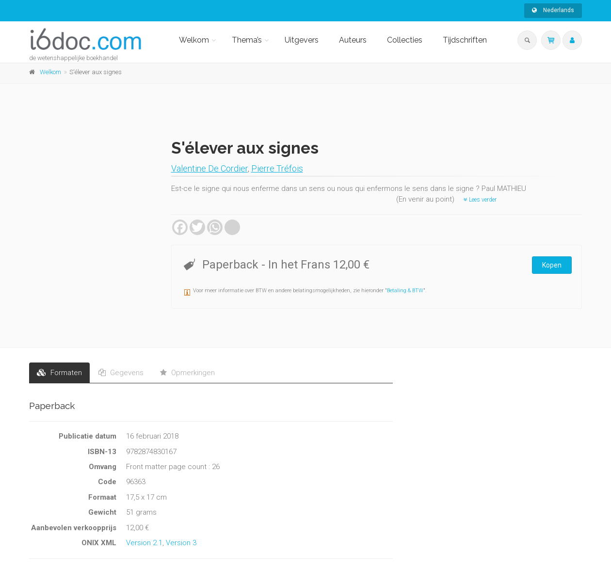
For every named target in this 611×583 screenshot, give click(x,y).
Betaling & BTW (405, 290)
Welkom (194, 40)
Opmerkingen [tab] (187, 372)
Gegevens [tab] (121, 372)
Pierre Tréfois (277, 168)
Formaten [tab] (59, 372)
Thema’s (247, 40)
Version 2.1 (144, 542)
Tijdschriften (465, 40)
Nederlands (553, 10)
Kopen (552, 265)
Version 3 (181, 542)
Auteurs (353, 40)
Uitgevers (302, 40)
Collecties (404, 40)
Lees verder (480, 199)
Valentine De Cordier (209, 168)
